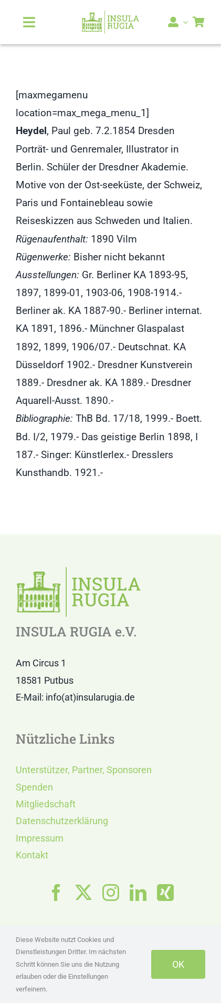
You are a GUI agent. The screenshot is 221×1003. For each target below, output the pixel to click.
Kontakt (32, 854)
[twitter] (83, 892)
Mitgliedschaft (46, 803)
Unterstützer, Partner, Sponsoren (84, 769)
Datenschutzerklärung (62, 820)
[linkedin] (138, 892)
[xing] (165, 892)
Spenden (34, 787)
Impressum (40, 838)
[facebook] (56, 892)
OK (178, 964)
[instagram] (110, 892)
